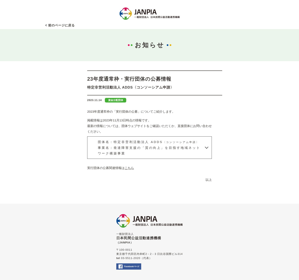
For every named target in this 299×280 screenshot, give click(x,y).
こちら (129, 168)
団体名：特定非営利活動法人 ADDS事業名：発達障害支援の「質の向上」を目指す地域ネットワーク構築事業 (149, 147)
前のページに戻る (61, 25)
